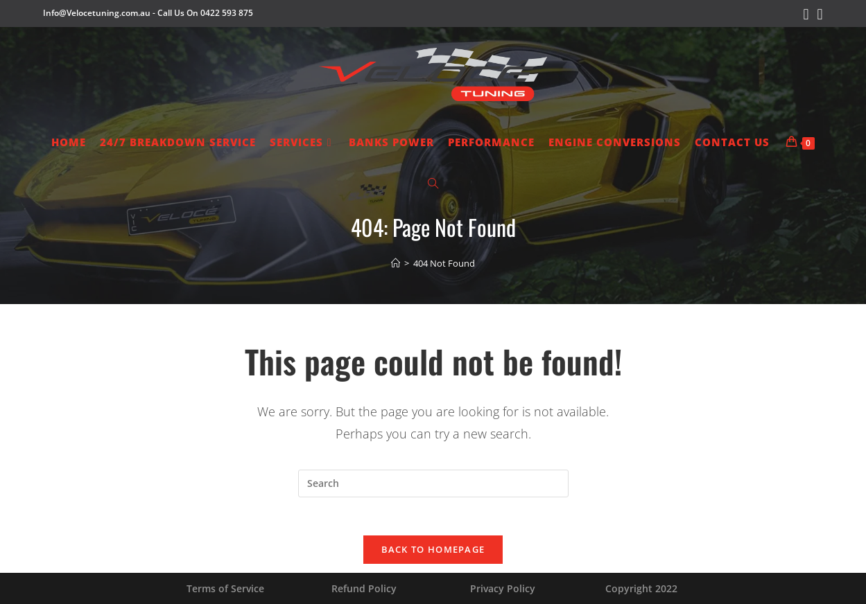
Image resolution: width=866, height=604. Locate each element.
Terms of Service (225, 588)
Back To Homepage (433, 553)
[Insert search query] (433, 483)
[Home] (395, 263)
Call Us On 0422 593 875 (205, 13)
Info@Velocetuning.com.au (96, 13)
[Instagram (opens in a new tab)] (818, 14)
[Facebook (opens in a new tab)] (806, 14)
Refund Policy (364, 588)
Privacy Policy (502, 588)
